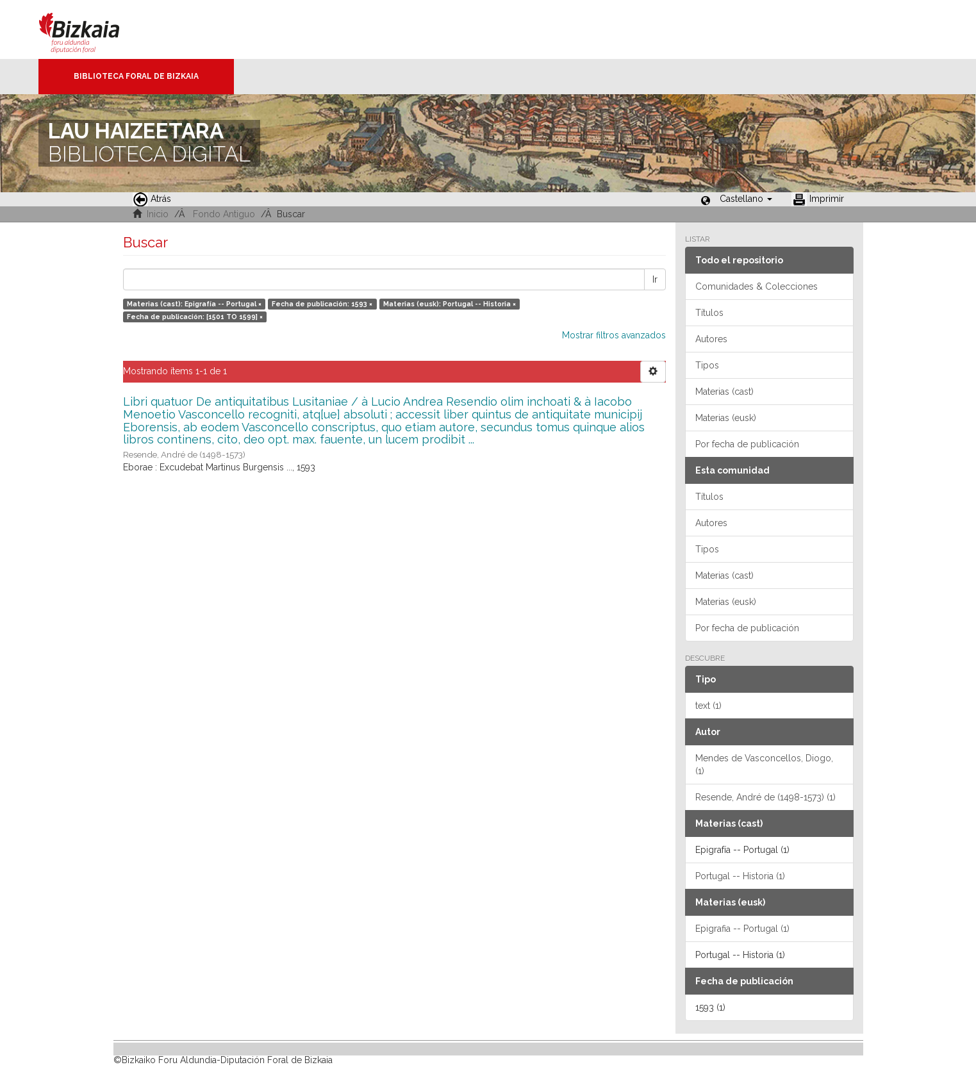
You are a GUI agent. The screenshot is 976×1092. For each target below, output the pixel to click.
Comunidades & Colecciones (756, 286)
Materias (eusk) (725, 418)
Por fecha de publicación (747, 444)
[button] (746, 198)
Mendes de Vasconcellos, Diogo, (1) (764, 764)
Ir (655, 279)
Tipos (707, 365)
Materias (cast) (724, 391)
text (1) (708, 705)
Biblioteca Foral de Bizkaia (136, 76)
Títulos (709, 313)
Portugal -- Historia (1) (740, 876)
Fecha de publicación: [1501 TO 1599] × (195, 316)
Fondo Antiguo (224, 214)
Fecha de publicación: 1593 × (322, 304)
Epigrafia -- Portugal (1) (742, 928)
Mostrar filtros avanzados (614, 335)
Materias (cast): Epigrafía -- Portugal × (194, 304)
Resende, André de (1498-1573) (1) (765, 797)
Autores (711, 339)
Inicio (158, 214)
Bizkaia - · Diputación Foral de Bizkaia (92, 29)
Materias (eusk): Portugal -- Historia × (449, 304)
